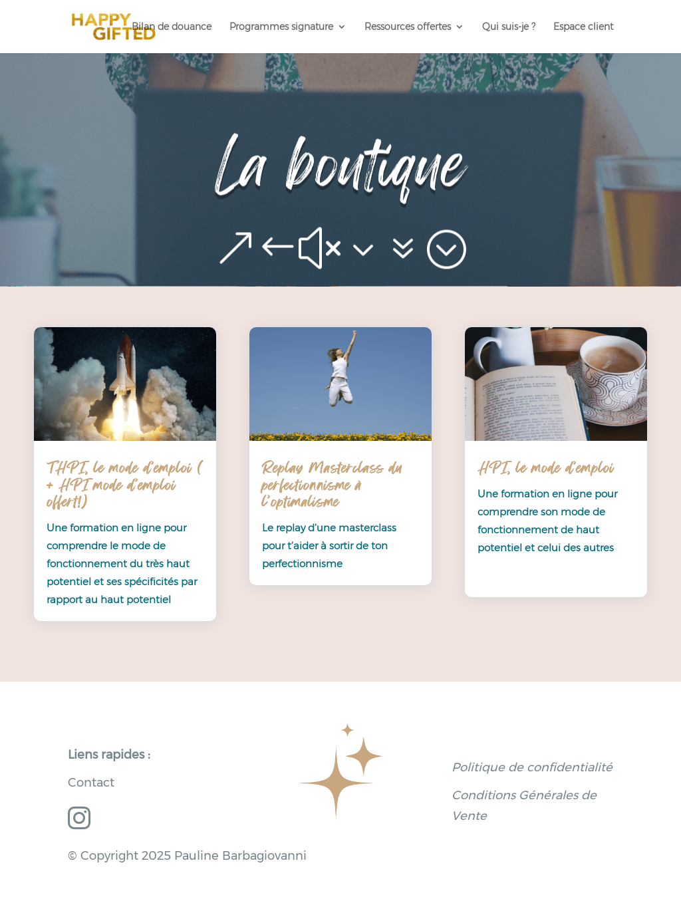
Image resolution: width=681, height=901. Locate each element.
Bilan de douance (171, 27)
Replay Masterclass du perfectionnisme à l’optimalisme (332, 485)
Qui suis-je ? (508, 27)
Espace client (583, 27)
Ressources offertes (407, 27)
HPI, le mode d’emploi (545, 468)
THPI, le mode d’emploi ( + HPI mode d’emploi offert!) (124, 485)
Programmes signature (281, 27)
